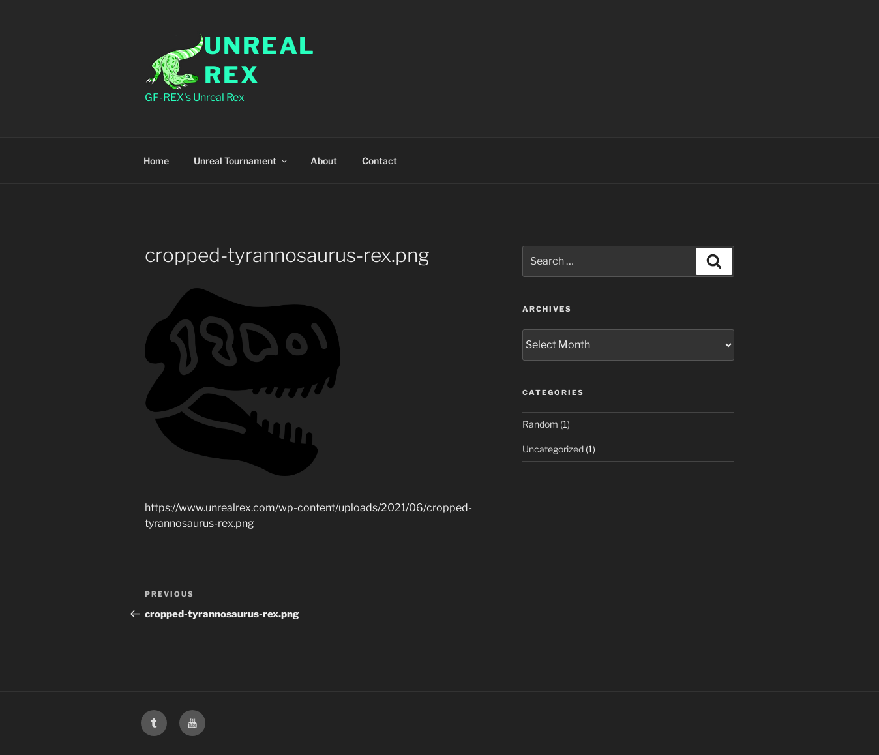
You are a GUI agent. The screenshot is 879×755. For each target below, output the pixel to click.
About (323, 160)
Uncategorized (553, 448)
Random (540, 424)
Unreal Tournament (241, 160)
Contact (379, 160)
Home (156, 160)
